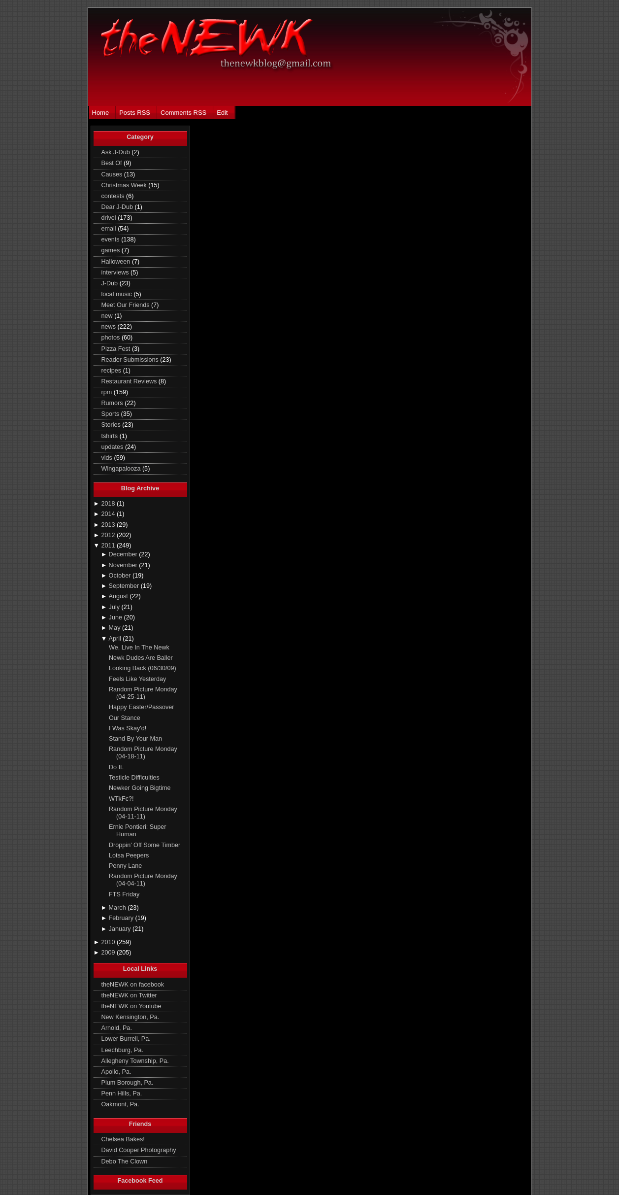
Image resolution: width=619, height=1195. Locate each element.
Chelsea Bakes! (123, 1139)
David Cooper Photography (138, 1150)
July (115, 607)
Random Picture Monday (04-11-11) (143, 813)
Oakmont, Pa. (120, 1104)
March (118, 907)
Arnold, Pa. (116, 1027)
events (111, 239)
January (120, 928)
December (124, 554)
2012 (109, 535)
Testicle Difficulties (134, 777)
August (119, 596)
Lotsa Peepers (129, 855)
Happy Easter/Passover (141, 707)
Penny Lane (125, 865)
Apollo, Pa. (116, 1071)
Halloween (116, 261)
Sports (111, 413)
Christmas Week (125, 185)
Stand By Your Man (135, 738)
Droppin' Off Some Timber (144, 845)
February (122, 918)
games (111, 250)
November (124, 565)
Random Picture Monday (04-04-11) (143, 880)
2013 (109, 524)
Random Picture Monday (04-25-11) (143, 693)
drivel (109, 217)
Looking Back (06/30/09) (142, 668)
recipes (112, 370)
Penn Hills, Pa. (121, 1093)
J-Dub (110, 283)
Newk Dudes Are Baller (141, 657)
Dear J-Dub (118, 207)
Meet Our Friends (126, 305)
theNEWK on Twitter (129, 995)
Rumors (113, 403)
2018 (109, 503)
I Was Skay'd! (127, 728)
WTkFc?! (121, 798)
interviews (116, 272)
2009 (109, 952)
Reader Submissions (131, 359)
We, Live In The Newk (139, 647)
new (108, 315)
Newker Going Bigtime (139, 788)
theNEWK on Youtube (131, 1006)
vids (107, 457)
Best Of (112, 163)
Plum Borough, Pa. (127, 1082)
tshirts (110, 436)
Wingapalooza (121, 468)
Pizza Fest (116, 348)
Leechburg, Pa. (122, 1050)
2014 (109, 514)
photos (111, 337)
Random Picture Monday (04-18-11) (143, 753)
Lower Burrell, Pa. (126, 1038)
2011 (109, 545)
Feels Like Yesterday (137, 679)
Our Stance (124, 718)
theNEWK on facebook (132, 984)
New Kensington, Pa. (130, 1017)
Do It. (116, 767)
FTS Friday (124, 894)
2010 (109, 942)
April (116, 638)
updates (113, 447)
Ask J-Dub (116, 152)
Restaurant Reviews (130, 381)
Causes (112, 174)
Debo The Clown (124, 1161)
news (109, 326)
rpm (107, 392)
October (120, 575)
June (116, 617)
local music (117, 294)
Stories (112, 424)
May (115, 627)
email (109, 228)
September (125, 585)
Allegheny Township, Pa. (135, 1061)
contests (113, 196)
